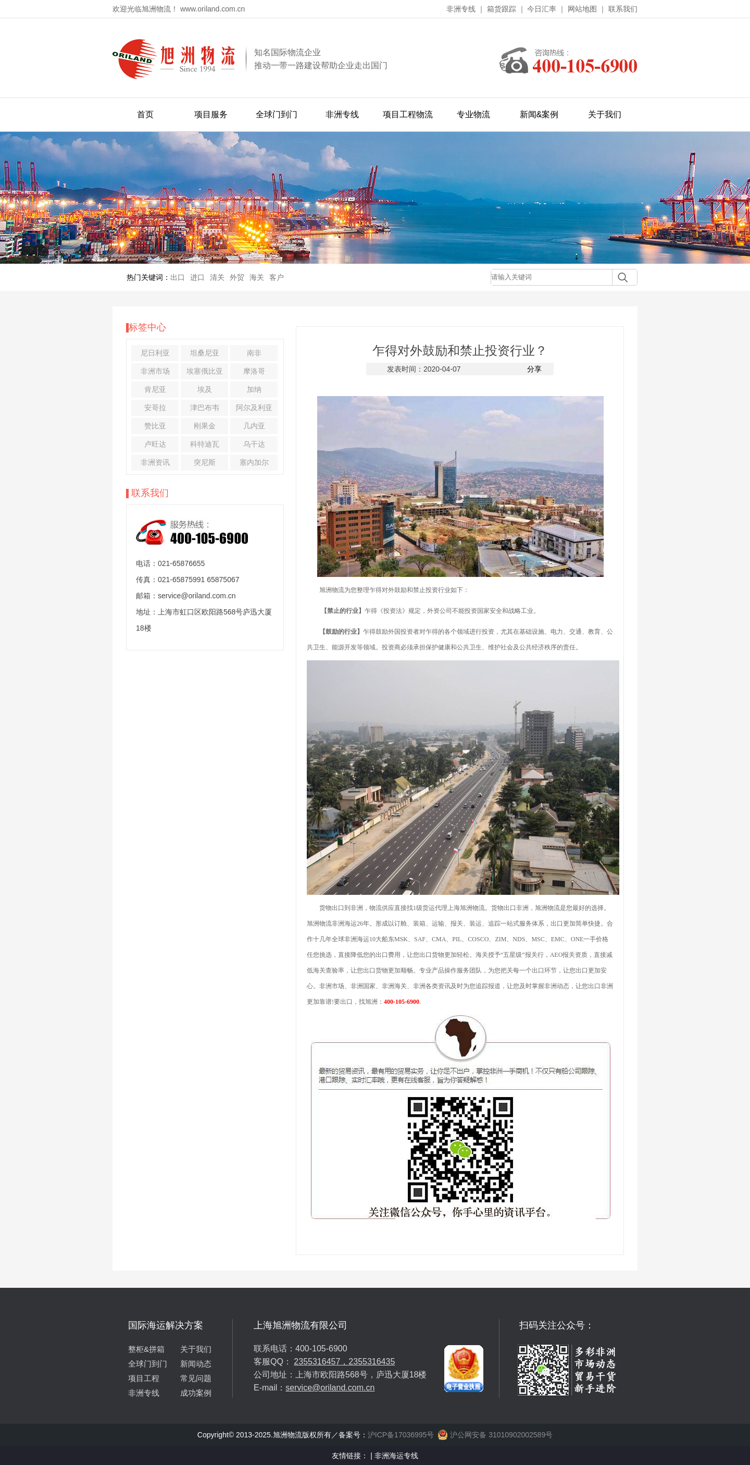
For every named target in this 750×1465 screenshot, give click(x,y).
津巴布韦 (204, 407)
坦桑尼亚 (204, 353)
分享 (534, 369)
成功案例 (195, 1392)
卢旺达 (155, 444)
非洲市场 (155, 371)
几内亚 (254, 426)
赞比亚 (155, 426)
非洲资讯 (155, 462)
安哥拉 (155, 407)
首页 (145, 114)
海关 (256, 277)
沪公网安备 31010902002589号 (495, 1435)
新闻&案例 (539, 114)
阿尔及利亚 (254, 407)
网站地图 (582, 9)
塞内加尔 (254, 462)
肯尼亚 (155, 389)
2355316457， (321, 1361)
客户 (276, 277)
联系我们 (623, 9)
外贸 (237, 277)
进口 (197, 277)
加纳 (254, 389)
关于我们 (604, 114)
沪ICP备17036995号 (401, 1435)
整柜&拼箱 (146, 1349)
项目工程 (143, 1378)
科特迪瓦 (204, 444)
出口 (177, 277)
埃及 (204, 389)
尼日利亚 (155, 353)
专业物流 (473, 114)
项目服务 (211, 114)
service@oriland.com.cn (329, 1387)
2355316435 (371, 1361)
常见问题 (195, 1378)
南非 (254, 353)
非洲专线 (461, 9)
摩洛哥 (254, 371)
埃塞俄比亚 (204, 371)
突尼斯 (205, 462)
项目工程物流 (408, 114)
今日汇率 (541, 9)
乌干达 (254, 444)
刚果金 (205, 426)
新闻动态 (195, 1363)
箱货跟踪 (501, 9)
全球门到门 (276, 114)
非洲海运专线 (396, 1455)
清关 (217, 277)
